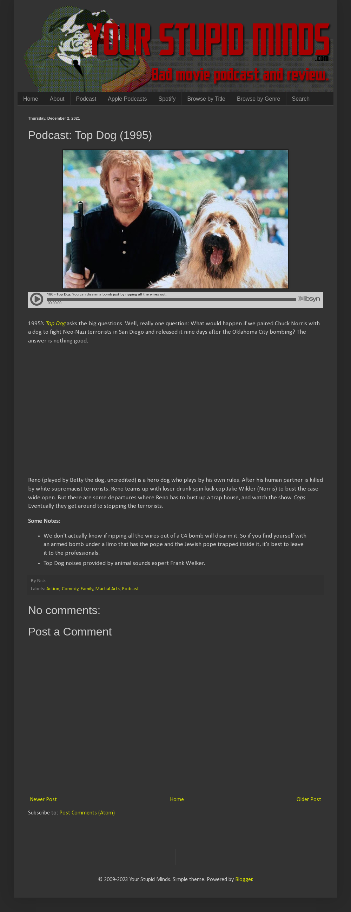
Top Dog (55, 324)
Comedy (70, 589)
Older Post (309, 800)
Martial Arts (107, 589)
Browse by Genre (258, 99)
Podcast (86, 99)
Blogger (243, 880)
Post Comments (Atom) (87, 813)
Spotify (167, 99)
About (57, 99)
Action (52, 589)
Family (87, 589)
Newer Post (43, 800)
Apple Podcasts (127, 99)
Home (30, 99)
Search (301, 99)
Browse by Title (206, 99)
